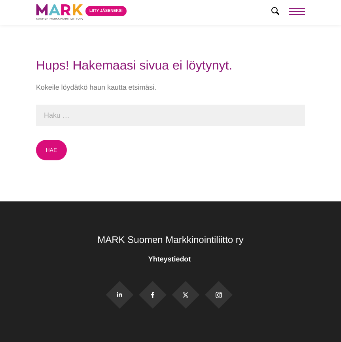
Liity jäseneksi (106, 11)
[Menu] (297, 12)
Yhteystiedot (170, 259)
